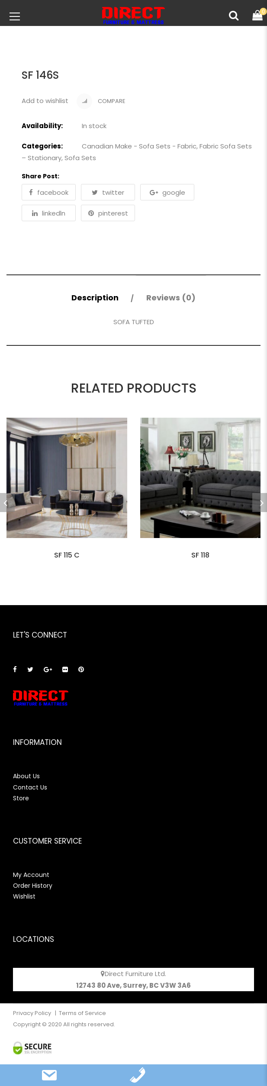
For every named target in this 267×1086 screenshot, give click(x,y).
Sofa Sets (80, 157)
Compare (101, 101)
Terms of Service (82, 1013)
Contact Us (30, 787)
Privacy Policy (32, 1013)
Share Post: (40, 176)
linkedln (48, 213)
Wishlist (24, 896)
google (167, 192)
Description (95, 297)
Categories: (42, 146)
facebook (48, 192)
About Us (26, 776)
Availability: (42, 125)
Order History (32, 885)
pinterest (108, 213)
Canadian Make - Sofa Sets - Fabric (139, 146)
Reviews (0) (171, 297)
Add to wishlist (45, 100)
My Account (31, 874)
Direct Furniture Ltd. (135, 973)
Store (21, 798)
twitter (108, 192)
